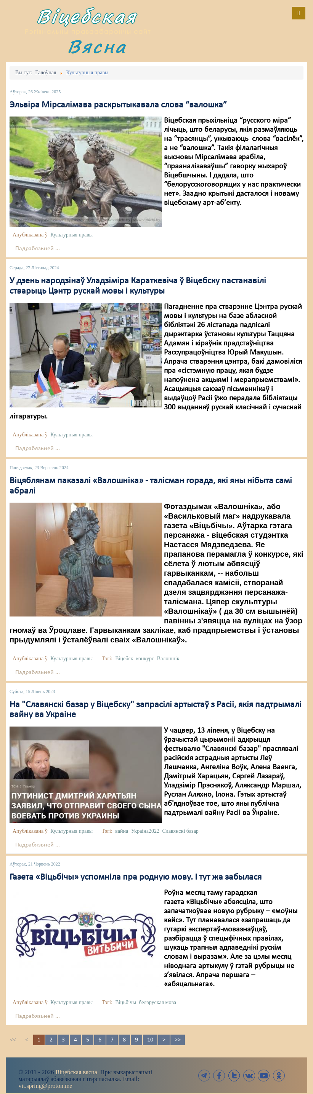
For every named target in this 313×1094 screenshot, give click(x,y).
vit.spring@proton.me (45, 1086)
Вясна (97, 46)
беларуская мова (157, 1002)
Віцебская (86, 16)
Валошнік (168, 658)
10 (150, 1040)
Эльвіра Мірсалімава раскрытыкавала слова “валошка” (118, 105)
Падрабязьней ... (37, 249)
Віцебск (124, 658)
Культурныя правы (71, 235)
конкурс (145, 658)
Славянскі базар (180, 831)
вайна (121, 831)
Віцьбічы (125, 1002)
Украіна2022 (145, 831)
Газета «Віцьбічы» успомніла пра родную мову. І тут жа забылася (136, 877)
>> (178, 1040)
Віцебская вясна (76, 1072)
